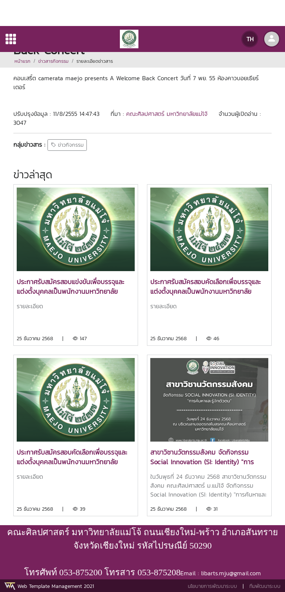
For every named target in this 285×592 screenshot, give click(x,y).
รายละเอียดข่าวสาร (94, 61)
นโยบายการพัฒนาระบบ (212, 586)
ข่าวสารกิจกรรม (53, 61)
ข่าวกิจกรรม (67, 145)
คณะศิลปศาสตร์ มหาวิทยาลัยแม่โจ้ (166, 113)
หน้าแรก (22, 61)
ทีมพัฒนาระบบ (265, 586)
